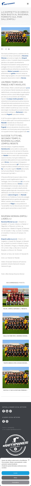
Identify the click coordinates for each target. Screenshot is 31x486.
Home (2, 23)
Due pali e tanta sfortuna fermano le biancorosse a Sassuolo (16, 390)
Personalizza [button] (15, 482)
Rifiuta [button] (15, 477)
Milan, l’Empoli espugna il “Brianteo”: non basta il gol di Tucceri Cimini (16, 308)
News (6, 23)
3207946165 (11, 427)
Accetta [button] (15, 473)
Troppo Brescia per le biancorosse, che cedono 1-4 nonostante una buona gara (16, 363)
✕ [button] (28, 460)
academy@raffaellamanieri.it (13, 429)
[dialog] (15, 472)
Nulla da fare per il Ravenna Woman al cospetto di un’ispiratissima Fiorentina (16, 336)
